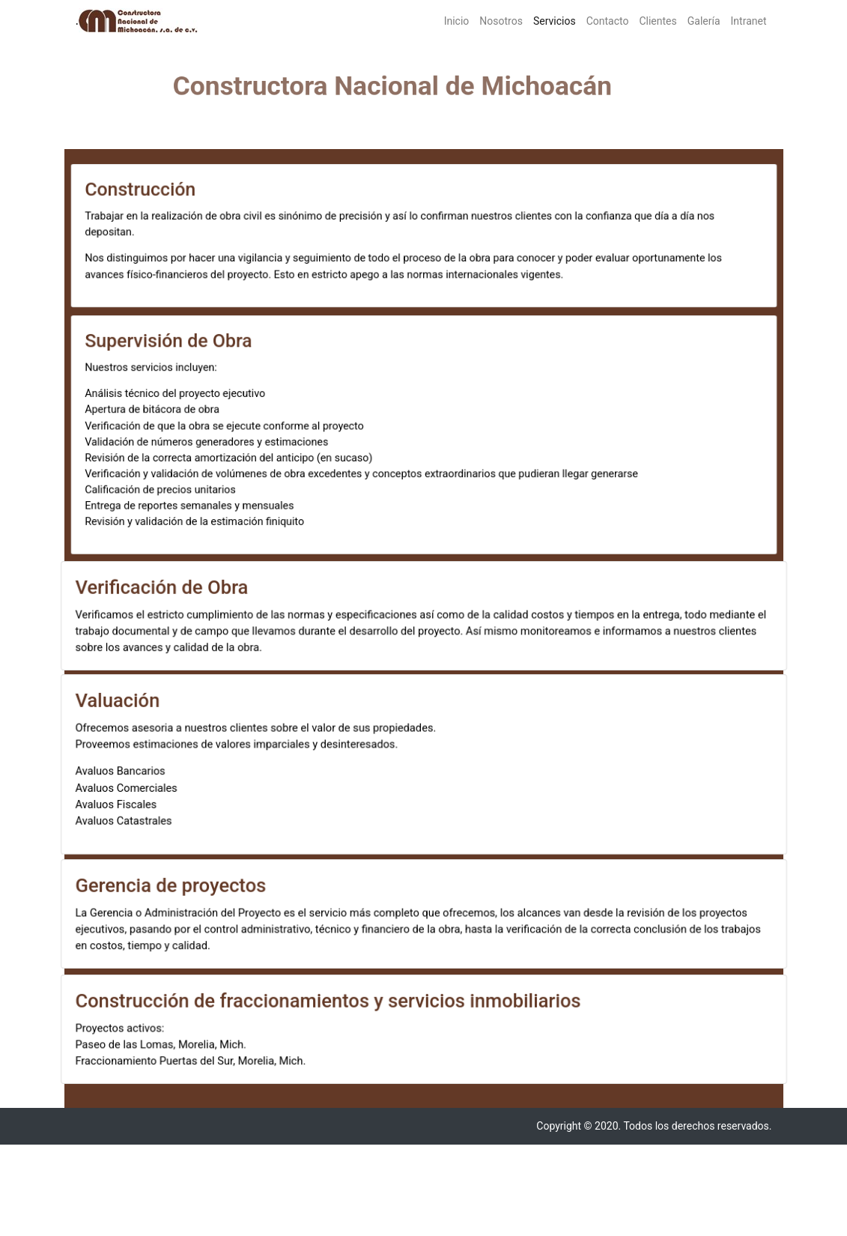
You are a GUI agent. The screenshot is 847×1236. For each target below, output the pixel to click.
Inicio (457, 21)
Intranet (749, 21)
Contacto (607, 21)
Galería (703, 21)
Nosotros (501, 21)
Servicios (557, 20)
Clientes (657, 21)
